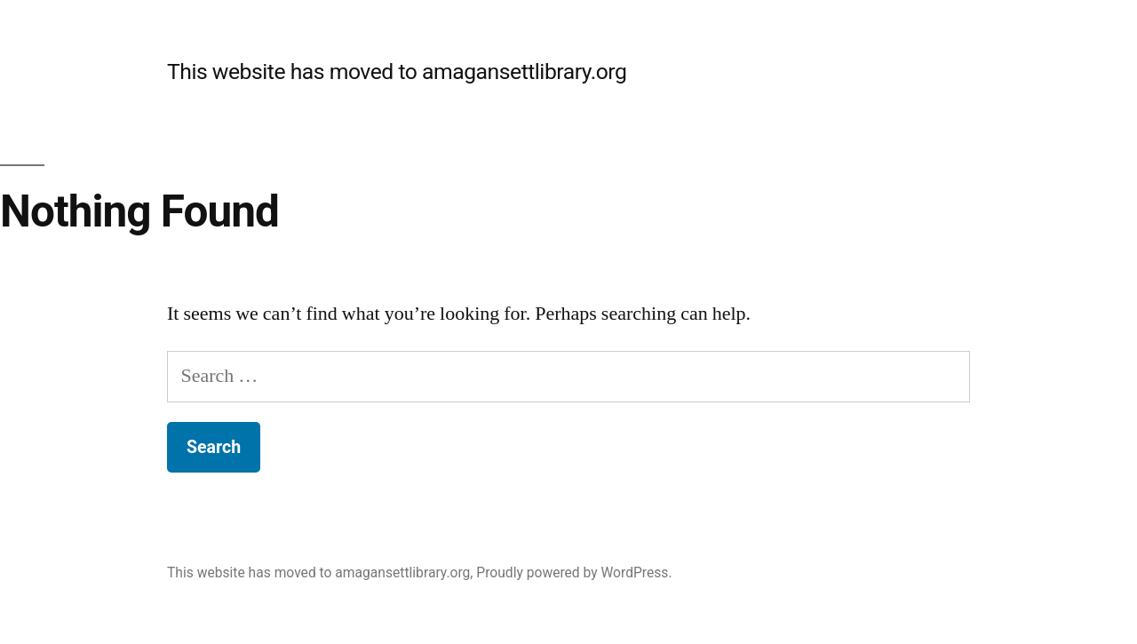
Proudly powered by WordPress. (574, 572)
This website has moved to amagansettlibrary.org (396, 71)
